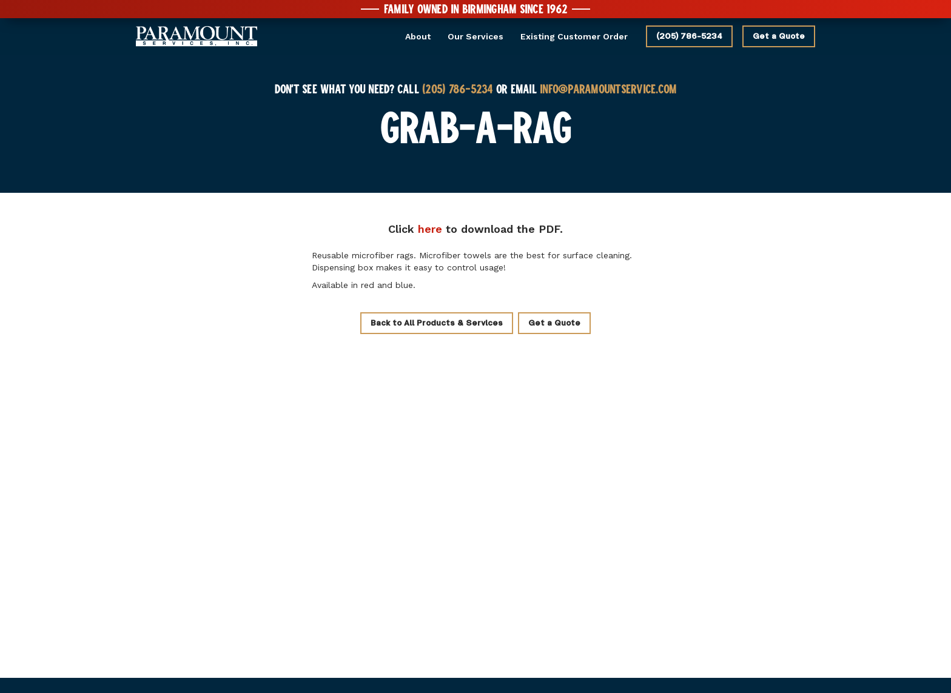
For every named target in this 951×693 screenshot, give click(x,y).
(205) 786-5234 (689, 36)
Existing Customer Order (574, 36)
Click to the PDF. (475, 229)
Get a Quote (779, 36)
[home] (196, 36)
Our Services (475, 36)
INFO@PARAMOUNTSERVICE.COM (608, 88)
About (418, 36)
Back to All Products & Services (437, 323)
